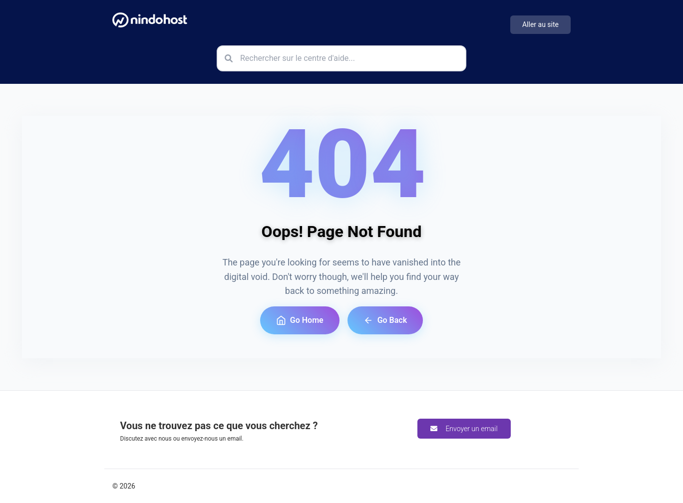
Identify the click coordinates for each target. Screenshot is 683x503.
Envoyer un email (463, 429)
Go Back (385, 320)
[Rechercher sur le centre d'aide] (341, 58)
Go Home (300, 320)
